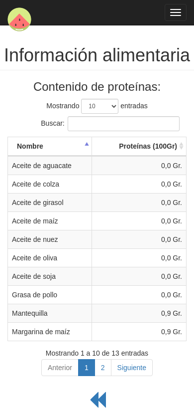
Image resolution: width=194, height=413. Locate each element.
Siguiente (131, 368)
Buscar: (97, 123)
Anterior (60, 368)
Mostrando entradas (96, 106)
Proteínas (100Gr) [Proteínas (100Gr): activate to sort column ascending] (148, 146)
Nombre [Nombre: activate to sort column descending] (30, 146)
